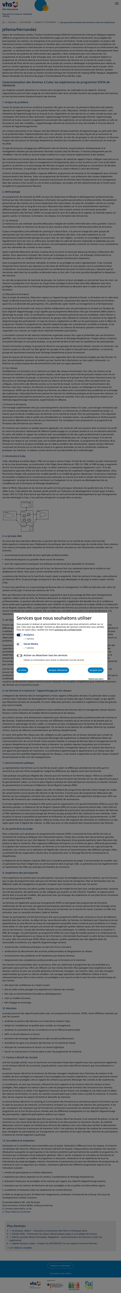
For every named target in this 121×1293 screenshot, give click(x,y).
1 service (29, 638)
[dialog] (61, 646)
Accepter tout (96, 670)
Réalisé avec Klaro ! (96, 679)
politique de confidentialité (68, 629)
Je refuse (22, 670)
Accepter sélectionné (58, 670)
